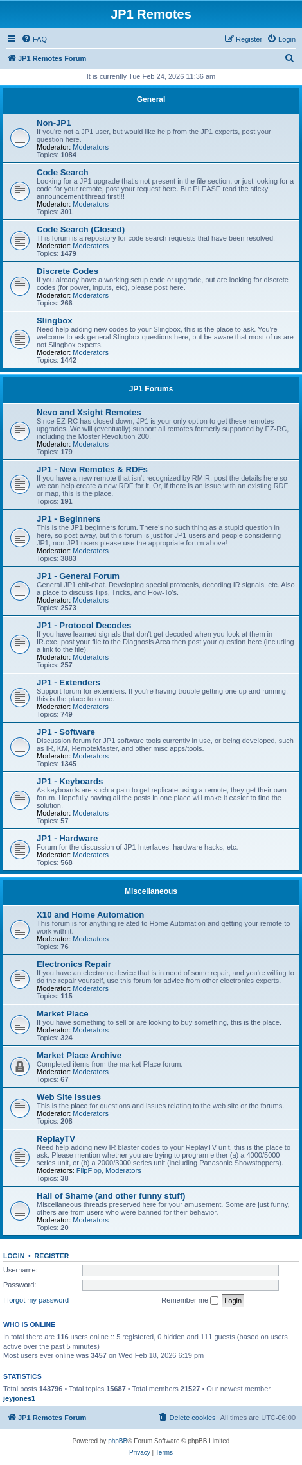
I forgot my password (36, 1300)
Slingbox (55, 320)
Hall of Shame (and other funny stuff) (111, 1196)
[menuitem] (34, 39)
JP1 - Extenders (68, 682)
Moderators (91, 147)
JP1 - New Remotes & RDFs (92, 469)
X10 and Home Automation (90, 915)
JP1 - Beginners (69, 519)
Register (52, 1256)
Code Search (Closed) (81, 229)
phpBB (117, 1440)
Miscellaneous (151, 891)
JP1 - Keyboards (70, 781)
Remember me (189, 1300)
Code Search (63, 172)
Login (13, 1256)
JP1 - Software (66, 732)
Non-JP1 (54, 123)
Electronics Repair (74, 964)
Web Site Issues (69, 1097)
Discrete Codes (67, 271)
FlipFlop (89, 1170)
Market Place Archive (79, 1055)
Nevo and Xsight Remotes (89, 412)
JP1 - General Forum (78, 576)
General (151, 99)
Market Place (63, 1013)
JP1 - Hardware (67, 838)
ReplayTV (56, 1139)
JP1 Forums (151, 388)
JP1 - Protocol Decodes (84, 625)
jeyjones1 (19, 1398)
